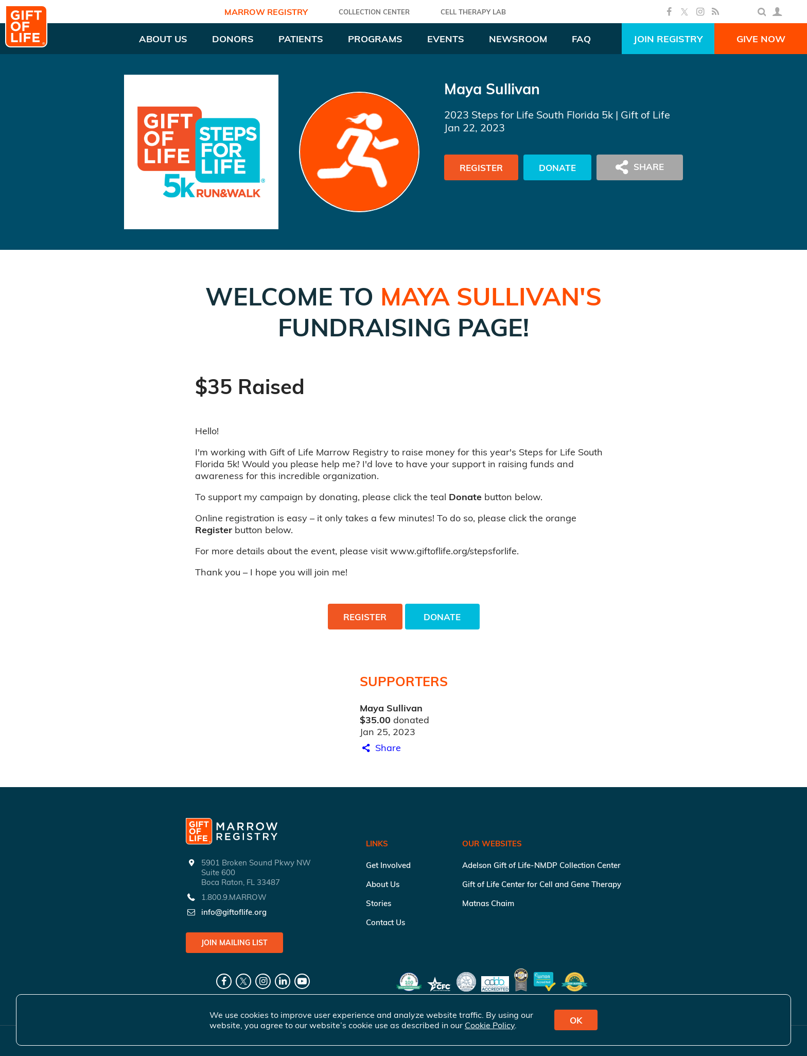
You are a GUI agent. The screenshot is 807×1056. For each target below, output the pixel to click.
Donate (557, 167)
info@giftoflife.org (234, 912)
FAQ (581, 39)
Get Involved (388, 865)
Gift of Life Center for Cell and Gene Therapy (541, 884)
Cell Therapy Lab (473, 12)
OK (576, 1020)
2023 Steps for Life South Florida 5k (528, 114)
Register (481, 167)
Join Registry (668, 39)
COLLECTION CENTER (374, 12)
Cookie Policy (490, 1025)
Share (380, 748)
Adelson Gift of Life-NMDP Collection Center (541, 865)
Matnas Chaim (488, 903)
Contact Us (385, 922)
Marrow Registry (266, 12)
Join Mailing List (234, 942)
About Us (382, 884)
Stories (378, 903)
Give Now (760, 39)
